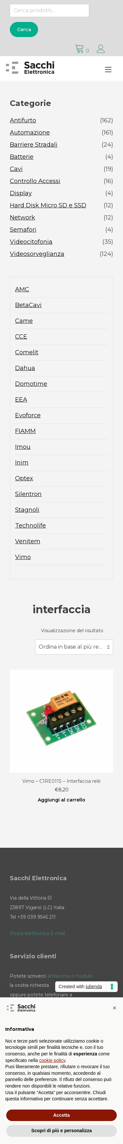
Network (22, 217)
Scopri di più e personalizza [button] (61, 1130)
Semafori (23, 229)
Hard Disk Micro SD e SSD (48, 205)
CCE (21, 336)
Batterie (21, 156)
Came (24, 320)
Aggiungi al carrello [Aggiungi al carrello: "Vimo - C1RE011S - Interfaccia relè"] (61, 800)
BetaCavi (28, 305)
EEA (21, 399)
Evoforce (28, 415)
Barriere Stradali (33, 144)
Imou (23, 446)
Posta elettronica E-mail (37, 933)
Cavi (16, 169)
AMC (22, 289)
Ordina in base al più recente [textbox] (74, 647)
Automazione (30, 132)
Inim (22, 462)
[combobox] (74, 647)
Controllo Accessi (35, 181)
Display (21, 193)
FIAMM (25, 431)
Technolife (30, 525)
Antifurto (23, 120)
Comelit (26, 352)
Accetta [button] (61, 1115)
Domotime (31, 383)
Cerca (24, 29)
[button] (114, 1008)
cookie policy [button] (52, 1060)
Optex (24, 478)
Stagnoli (27, 509)
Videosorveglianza (37, 254)
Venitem (27, 541)
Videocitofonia (31, 241)
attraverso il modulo (69, 976)
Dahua (25, 368)
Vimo (23, 557)
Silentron (28, 494)
